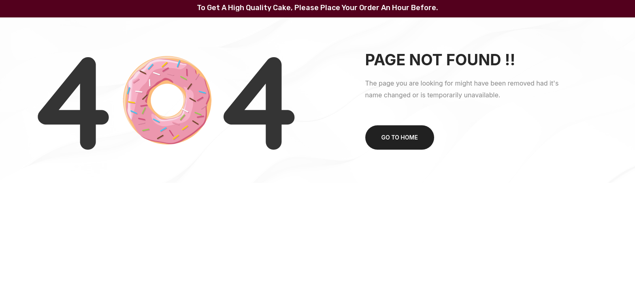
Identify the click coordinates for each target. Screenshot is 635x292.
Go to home (399, 137)
